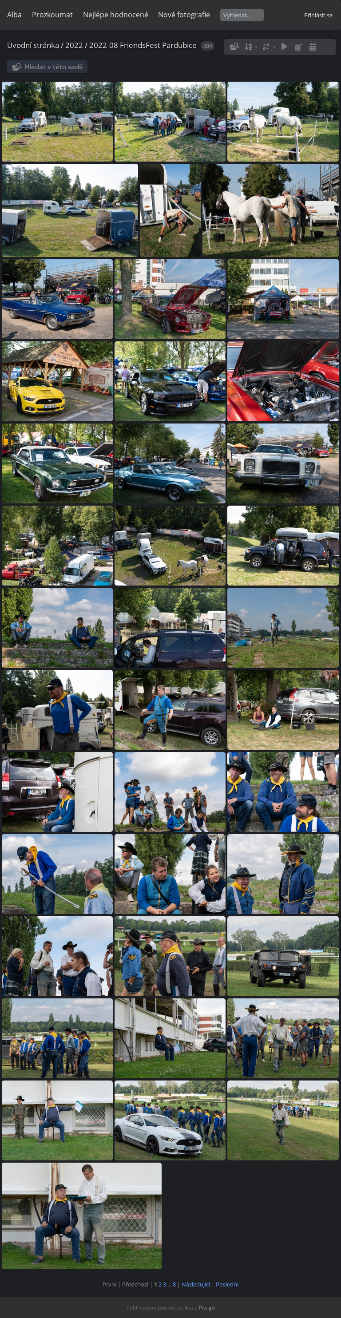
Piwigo (207, 1307)
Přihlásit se (318, 15)
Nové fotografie (184, 15)
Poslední (227, 1284)
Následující (196, 1284)
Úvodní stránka (33, 45)
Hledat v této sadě (53, 66)
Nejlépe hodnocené (115, 15)
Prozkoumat (52, 15)
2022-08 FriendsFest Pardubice (143, 45)
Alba (14, 15)
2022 (74, 45)
